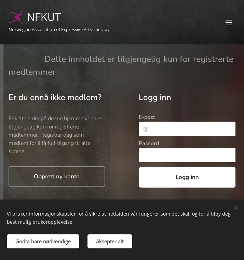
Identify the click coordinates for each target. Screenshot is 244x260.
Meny (229, 22)
